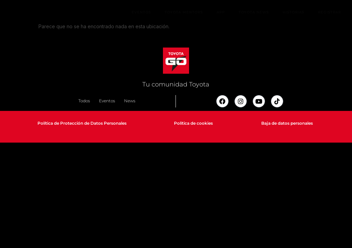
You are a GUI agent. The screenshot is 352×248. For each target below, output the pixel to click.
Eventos (141, 12)
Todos (84, 100)
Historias (293, 12)
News (129, 100)
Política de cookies (193, 123)
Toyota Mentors (184, 12)
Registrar (329, 12)
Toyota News (254, 12)
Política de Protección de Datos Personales (81, 123)
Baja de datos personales (287, 123)
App (221, 12)
